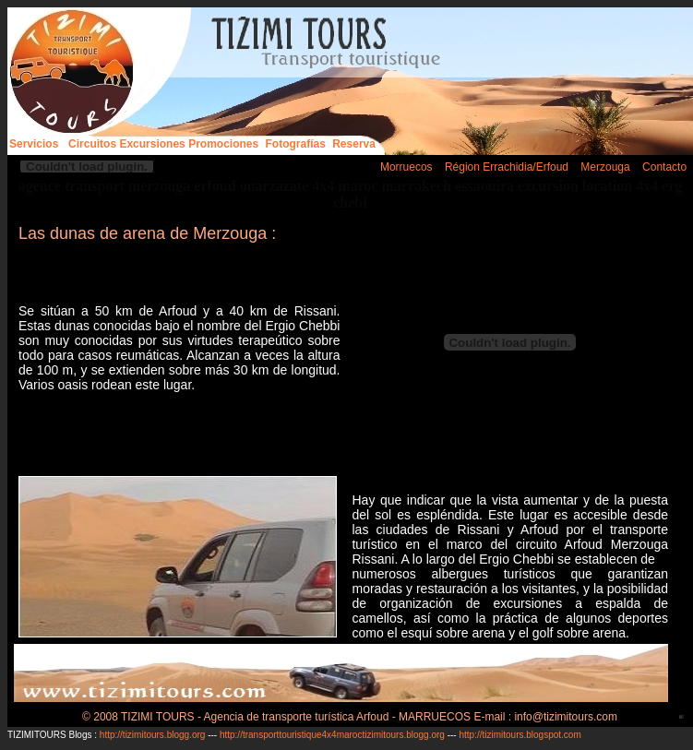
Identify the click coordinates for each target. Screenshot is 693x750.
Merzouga (604, 167)
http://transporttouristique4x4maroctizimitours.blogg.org (332, 735)
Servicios (33, 143)
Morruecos (406, 167)
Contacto (664, 167)
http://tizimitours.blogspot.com (519, 735)
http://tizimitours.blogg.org (154, 735)
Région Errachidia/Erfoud (506, 167)
